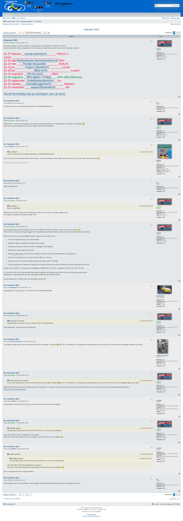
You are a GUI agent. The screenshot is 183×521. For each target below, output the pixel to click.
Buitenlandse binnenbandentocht (38, 60)
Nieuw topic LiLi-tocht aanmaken (15, 389)
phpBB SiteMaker (91, 514)
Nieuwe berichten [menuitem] (176, 24)
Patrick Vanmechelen (162, 355)
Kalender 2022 (91, 29)
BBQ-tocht (40, 70)
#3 (4, 120)
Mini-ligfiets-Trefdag (39, 77)
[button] (179, 32)
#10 (5, 341)
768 (163, 300)
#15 (5, 480)
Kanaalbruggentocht (38, 84)
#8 (4, 287)
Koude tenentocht (36, 53)
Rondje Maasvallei (34, 63)
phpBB (85, 509)
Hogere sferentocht (37, 67)
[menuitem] (14, 18)
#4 (4, 146)
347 (163, 164)
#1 (4, 42)
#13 (5, 423)
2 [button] (176, 33)
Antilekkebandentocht (40, 80)
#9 (4, 315)
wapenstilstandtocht (43, 87)
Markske (158, 160)
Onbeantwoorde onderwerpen (11, 24)
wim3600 (158, 400)
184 (163, 359)
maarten (158, 48)
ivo (157, 102)
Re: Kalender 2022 (11, 101)
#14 (5, 449)
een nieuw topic (17, 254)
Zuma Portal (94, 507)
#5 (4, 183)
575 (163, 52)
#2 (4, 103)
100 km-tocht (35, 73)
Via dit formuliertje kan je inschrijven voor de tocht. (35, 93)
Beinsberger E (160, 296)
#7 (4, 226)
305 (163, 106)
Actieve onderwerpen (27, 24)
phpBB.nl (98, 511)
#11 (5, 375)
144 (163, 404)
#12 (5, 401)
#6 (4, 200)
